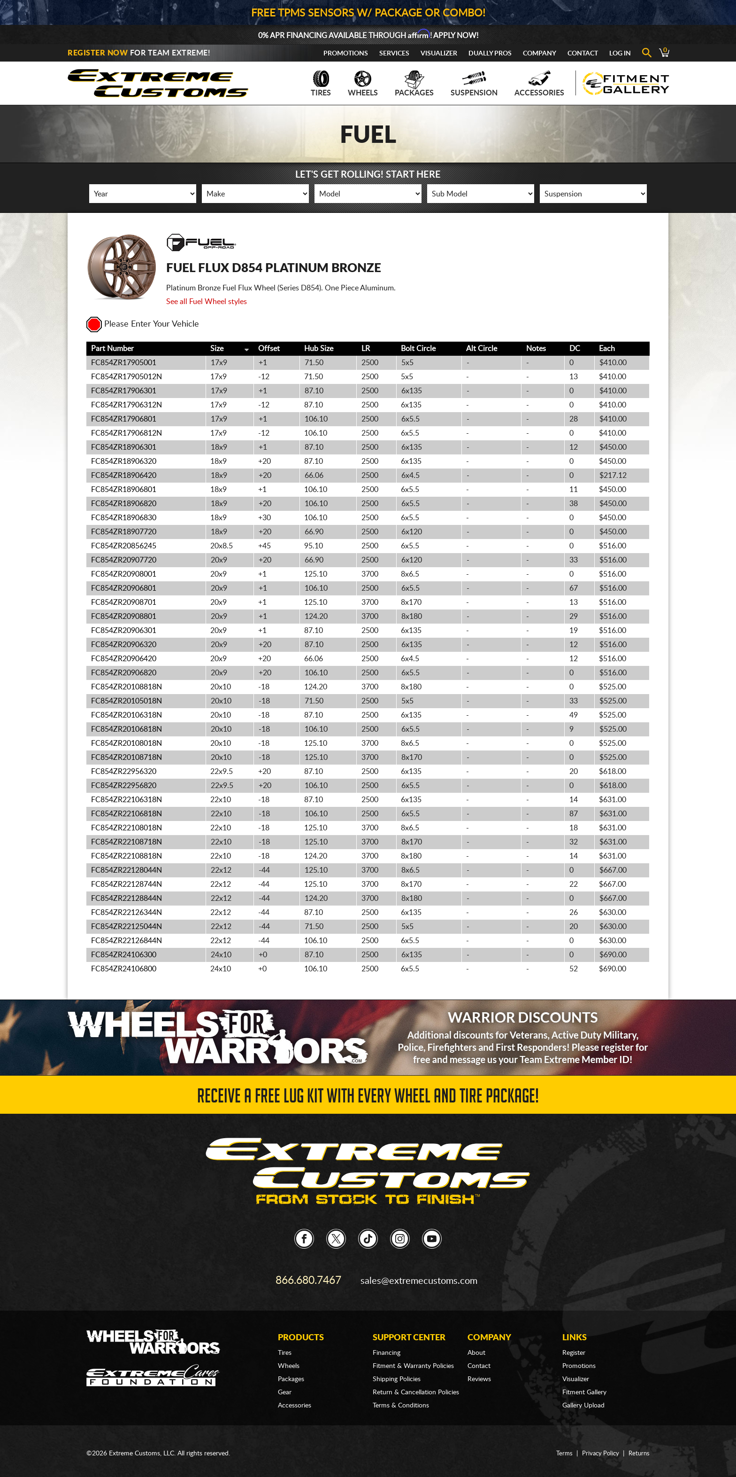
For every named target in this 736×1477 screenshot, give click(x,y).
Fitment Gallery (584, 1387)
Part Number (112, 348)
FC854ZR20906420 (123, 659)
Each (607, 348)
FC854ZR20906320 (123, 645)
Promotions (345, 53)
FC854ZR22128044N (126, 870)
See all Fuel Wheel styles (206, 301)
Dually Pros (490, 53)
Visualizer (439, 53)
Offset (269, 348)
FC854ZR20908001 (123, 574)
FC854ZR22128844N (126, 898)
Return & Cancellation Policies (416, 1387)
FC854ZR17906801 (123, 419)
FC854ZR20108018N (126, 743)
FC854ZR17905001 (123, 363)
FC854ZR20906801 (123, 588)
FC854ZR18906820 (123, 504)
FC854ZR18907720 (123, 532)
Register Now (98, 53)
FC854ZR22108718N (126, 842)
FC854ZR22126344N (126, 912)
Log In (620, 53)
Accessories (539, 83)
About (476, 1348)
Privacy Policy (598, 1449)
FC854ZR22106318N (126, 800)
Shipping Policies (397, 1374)
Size (216, 348)
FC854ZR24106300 (123, 955)
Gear (284, 1387)
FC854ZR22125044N (126, 926)
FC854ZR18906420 (123, 475)
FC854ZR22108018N (126, 828)
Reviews (479, 1374)
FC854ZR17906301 (123, 391)
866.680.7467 (308, 1277)
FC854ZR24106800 (123, 969)
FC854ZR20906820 (123, 673)
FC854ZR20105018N (126, 701)
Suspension (474, 83)
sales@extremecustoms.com (419, 1277)
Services (394, 53)
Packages (414, 83)
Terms (560, 1449)
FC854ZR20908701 (123, 602)
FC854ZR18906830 (123, 518)
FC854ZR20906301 (123, 630)
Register (573, 1348)
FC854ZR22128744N (126, 884)
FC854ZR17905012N (126, 377)
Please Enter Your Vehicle (142, 324)
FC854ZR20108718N (126, 757)
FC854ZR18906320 (123, 461)
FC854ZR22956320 (123, 771)
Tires (321, 83)
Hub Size (318, 348)
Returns (638, 1449)
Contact (582, 53)
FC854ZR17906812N (126, 433)
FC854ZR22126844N (126, 941)
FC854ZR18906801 (123, 489)
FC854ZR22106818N (126, 814)
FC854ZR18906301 (123, 447)
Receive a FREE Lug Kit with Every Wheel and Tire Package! (368, 1098)
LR (365, 348)
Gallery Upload (583, 1401)
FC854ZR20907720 (123, 560)
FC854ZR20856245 (123, 546)
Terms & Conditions (401, 1401)
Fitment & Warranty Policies (413, 1361)
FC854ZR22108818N (126, 856)
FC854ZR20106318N (126, 715)
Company (539, 53)
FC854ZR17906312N (126, 405)
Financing (386, 1348)
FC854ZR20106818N (126, 729)
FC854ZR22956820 (123, 785)
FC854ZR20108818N (126, 687)
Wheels (363, 83)
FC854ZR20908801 (123, 616)
